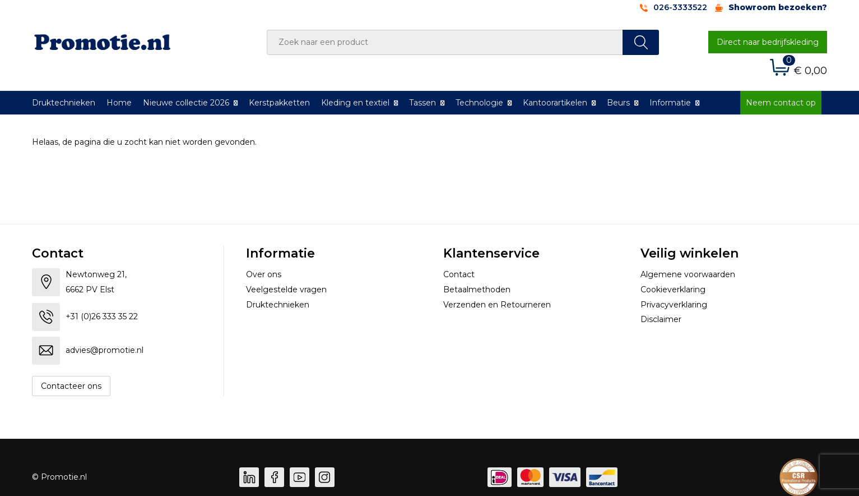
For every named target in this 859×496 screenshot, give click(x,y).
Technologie (479, 103)
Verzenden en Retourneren (497, 305)
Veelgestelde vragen (286, 289)
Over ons (263, 274)
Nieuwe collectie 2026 (186, 103)
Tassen (422, 103)
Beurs (618, 103)
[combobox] (445, 42)
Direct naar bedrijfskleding (768, 42)
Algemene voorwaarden (687, 274)
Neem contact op (781, 103)
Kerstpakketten (279, 103)
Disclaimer (660, 319)
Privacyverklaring (673, 305)
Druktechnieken (63, 103)
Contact (459, 274)
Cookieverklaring (672, 289)
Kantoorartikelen (555, 103)
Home (119, 103)
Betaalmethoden (476, 289)
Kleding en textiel (355, 103)
